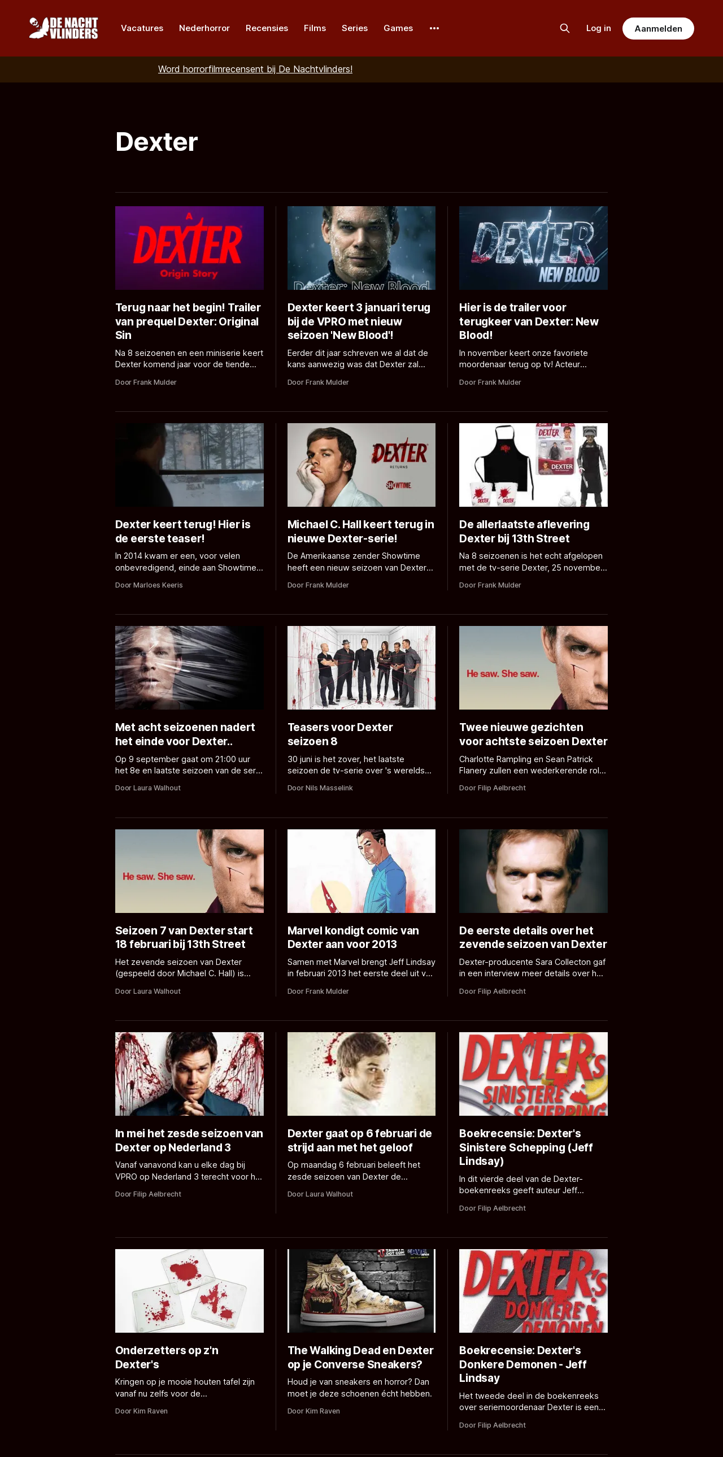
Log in (598, 28)
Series (355, 28)
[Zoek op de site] (565, 28)
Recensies (267, 28)
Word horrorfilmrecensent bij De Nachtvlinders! (255, 69)
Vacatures (142, 28)
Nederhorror (204, 28)
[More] (434, 28)
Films (315, 28)
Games (398, 28)
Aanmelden (658, 28)
